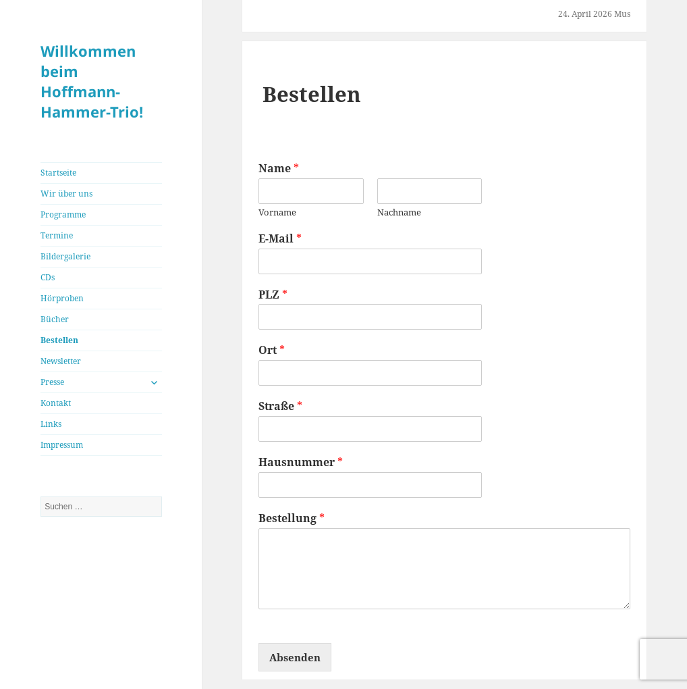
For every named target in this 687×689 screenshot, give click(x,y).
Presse (52, 382)
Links (50, 424)
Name (278, 168)
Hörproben (62, 298)
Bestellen (59, 340)
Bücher (54, 319)
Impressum (61, 445)
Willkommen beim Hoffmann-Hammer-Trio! (91, 81)
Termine (56, 235)
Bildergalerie (65, 256)
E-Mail (280, 239)
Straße (280, 406)
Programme (63, 214)
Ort (271, 350)
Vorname (277, 212)
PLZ (272, 295)
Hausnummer (300, 462)
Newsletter (60, 361)
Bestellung (291, 518)
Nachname (399, 212)
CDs (47, 277)
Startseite (58, 172)
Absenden (295, 657)
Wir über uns (66, 193)
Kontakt (55, 403)
